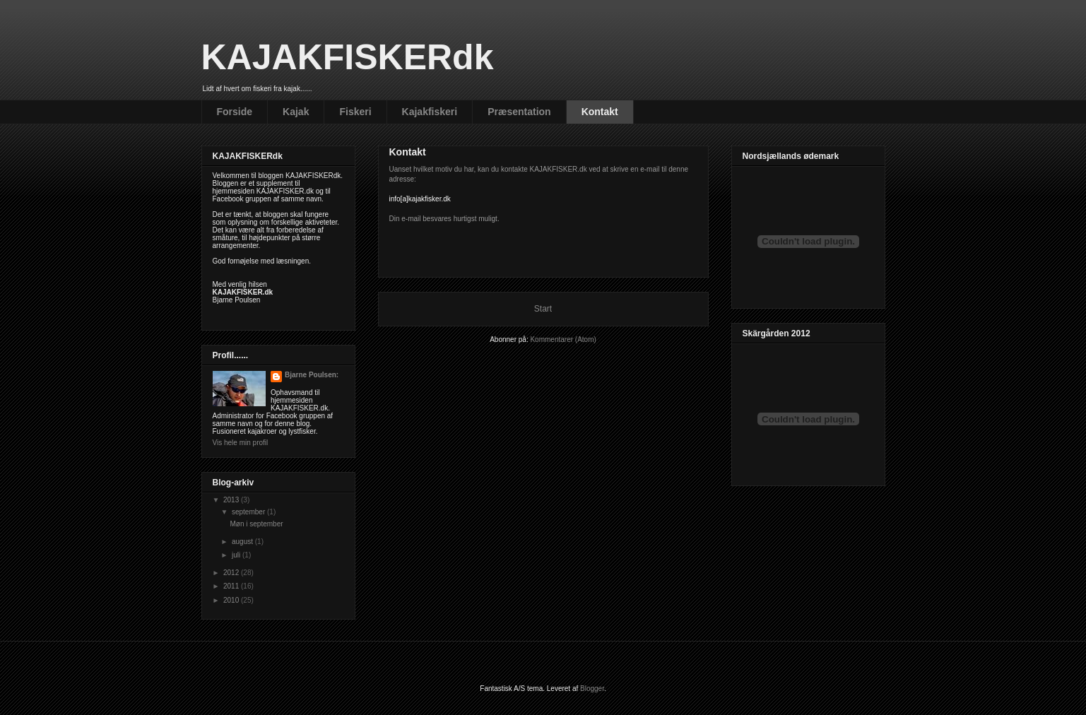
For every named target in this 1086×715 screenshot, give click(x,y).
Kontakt (600, 111)
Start (543, 309)
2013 (232, 500)
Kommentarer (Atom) (563, 339)
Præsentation (519, 111)
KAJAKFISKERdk (347, 57)
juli (237, 555)
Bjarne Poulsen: (311, 375)
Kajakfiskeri (430, 111)
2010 (232, 600)
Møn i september (256, 524)
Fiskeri (355, 111)
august (243, 541)
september (249, 512)
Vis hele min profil (240, 443)
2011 (232, 586)
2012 (232, 573)
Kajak (296, 111)
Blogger (592, 688)
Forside (235, 111)
